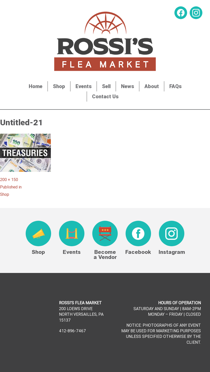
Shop (59, 86)
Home (35, 86)
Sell (106, 86)
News (127, 86)
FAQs (175, 86)
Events (84, 86)
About (151, 86)
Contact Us (105, 96)
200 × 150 (9, 179)
